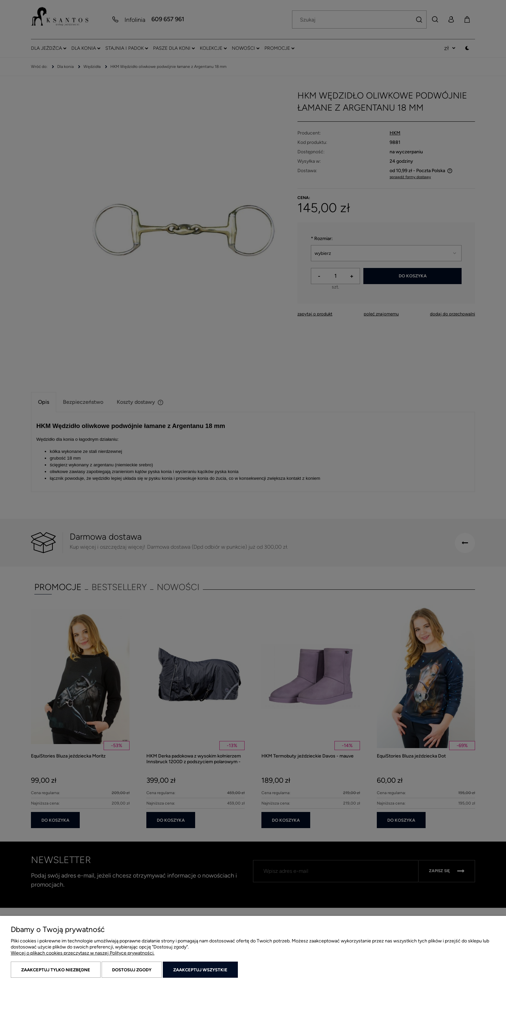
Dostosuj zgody (131, 969)
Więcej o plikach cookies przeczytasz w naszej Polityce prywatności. (82, 953)
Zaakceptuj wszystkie (200, 969)
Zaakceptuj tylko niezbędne (55, 969)
